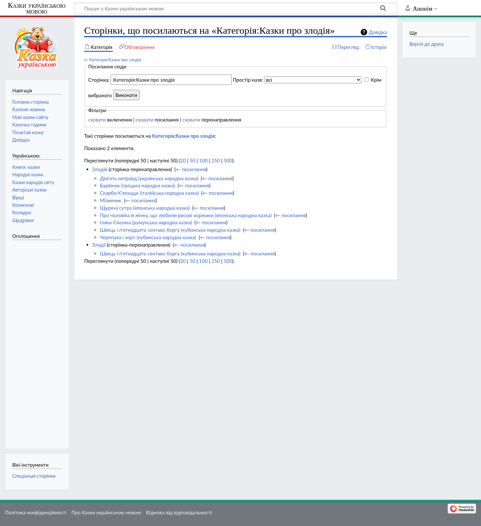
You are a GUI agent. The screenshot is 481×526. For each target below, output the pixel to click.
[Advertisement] (38, 341)
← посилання (191, 169)
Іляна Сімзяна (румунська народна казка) (146, 222)
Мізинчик (110, 200)
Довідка (378, 32)
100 (203, 160)
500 (228, 160)
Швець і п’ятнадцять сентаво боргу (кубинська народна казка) (170, 230)
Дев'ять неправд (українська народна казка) (149, 178)
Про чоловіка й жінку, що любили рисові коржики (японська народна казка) (185, 215)
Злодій (99, 169)
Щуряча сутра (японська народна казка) (145, 208)
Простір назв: (248, 80)
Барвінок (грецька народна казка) (137, 185)
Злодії (99, 245)
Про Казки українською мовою (106, 512)
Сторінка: (99, 80)
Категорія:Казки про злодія (115, 59)
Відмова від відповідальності (179, 512)
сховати (97, 120)
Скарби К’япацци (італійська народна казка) (149, 193)
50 (192, 160)
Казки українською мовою (37, 8)
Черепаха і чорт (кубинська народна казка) (148, 237)
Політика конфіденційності (35, 512)
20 (183, 160)
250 (215, 160)
